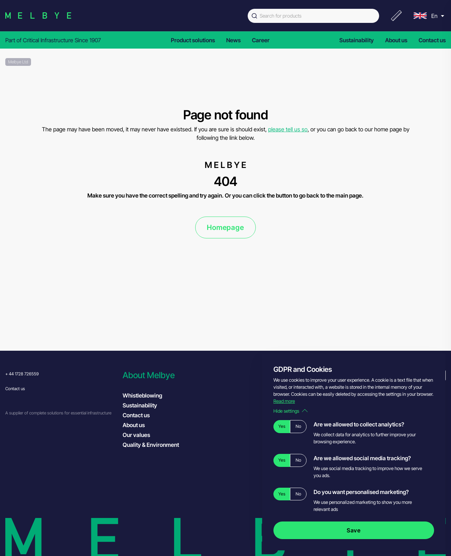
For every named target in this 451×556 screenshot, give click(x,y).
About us (396, 40)
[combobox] (313, 15)
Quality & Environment (151, 444)
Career (261, 40)
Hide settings (290, 411)
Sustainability (356, 40)
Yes (281, 426)
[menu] (428, 15)
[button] (178, 375)
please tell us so (288, 129)
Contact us (432, 40)
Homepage (225, 227)
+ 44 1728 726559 (22, 373)
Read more (284, 401)
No (298, 426)
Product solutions (193, 40)
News (233, 40)
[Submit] (254, 16)
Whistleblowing (142, 395)
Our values (136, 434)
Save (354, 530)
